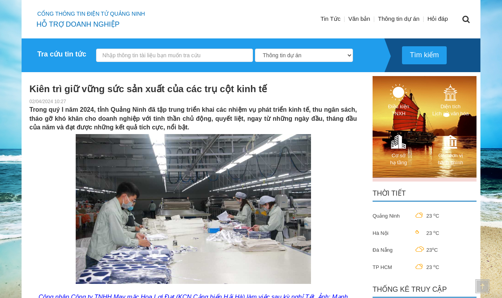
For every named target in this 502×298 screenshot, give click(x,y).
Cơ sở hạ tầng (398, 149)
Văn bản (359, 18)
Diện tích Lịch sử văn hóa (450, 100)
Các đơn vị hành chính (450, 149)
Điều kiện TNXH (398, 100)
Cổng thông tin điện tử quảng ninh (91, 14)
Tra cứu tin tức (61, 54)
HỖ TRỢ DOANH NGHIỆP (78, 24)
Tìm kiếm (424, 55)
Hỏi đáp (437, 18)
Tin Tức (330, 18)
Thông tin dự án (399, 18)
